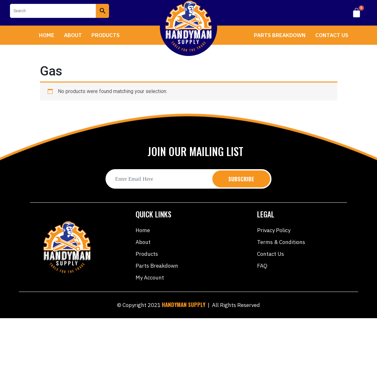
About (73, 35)
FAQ (262, 265)
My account (150, 277)
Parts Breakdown (280, 35)
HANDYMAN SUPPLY (183, 305)
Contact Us (331, 35)
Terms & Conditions (281, 242)
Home (46, 35)
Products (105, 35)
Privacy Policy (273, 230)
